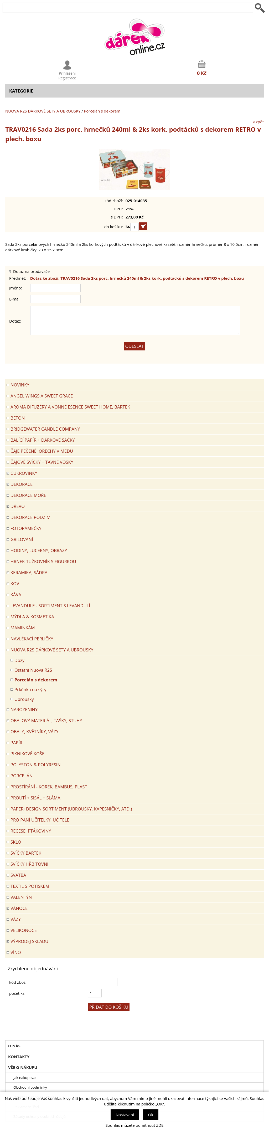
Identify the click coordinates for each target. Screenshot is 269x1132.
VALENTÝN (21, 897)
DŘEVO (18, 506)
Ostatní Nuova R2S (33, 670)
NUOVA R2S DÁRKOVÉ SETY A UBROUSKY (43, 111)
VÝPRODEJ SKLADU (29, 941)
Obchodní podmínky (30, 1087)
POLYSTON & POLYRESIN (36, 765)
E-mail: (15, 299)
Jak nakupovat (25, 1077)
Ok (150, 1114)
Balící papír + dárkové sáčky (43, 440)
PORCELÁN (22, 776)
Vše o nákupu (22, 1067)
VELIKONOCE (24, 930)
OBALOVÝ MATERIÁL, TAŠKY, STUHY (46, 720)
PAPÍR (16, 743)
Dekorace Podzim (30, 517)
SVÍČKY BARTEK (26, 853)
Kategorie (21, 91)
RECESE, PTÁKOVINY (31, 831)
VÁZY (16, 919)
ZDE (160, 1125)
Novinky (20, 385)
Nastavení (125, 1114)
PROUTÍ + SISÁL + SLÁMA (35, 798)
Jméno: (15, 287)
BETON (18, 418)
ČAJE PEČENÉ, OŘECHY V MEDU (42, 451)
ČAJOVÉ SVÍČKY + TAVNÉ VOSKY (42, 462)
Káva (16, 595)
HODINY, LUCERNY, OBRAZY (39, 550)
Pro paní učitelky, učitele (40, 820)
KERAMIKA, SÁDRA (29, 572)
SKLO (16, 842)
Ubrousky (24, 699)
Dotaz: (15, 321)
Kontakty (18, 1056)
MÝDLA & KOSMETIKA (32, 617)
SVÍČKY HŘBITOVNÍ (29, 864)
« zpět (258, 121)
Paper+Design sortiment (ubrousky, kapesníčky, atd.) (71, 809)
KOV (15, 583)
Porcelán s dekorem (102, 111)
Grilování (22, 539)
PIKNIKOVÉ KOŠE (27, 754)
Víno (16, 952)
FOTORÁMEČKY (26, 528)
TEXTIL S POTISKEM (30, 886)
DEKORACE (22, 484)
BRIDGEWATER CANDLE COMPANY (45, 429)
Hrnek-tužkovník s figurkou (43, 561)
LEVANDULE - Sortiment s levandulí (50, 606)
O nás (14, 1045)
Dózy (19, 660)
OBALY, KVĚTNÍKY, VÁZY (34, 731)
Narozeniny (24, 709)
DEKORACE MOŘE (28, 495)
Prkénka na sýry (30, 689)
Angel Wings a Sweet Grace (42, 396)
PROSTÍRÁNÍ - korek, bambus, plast (49, 787)
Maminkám (23, 628)
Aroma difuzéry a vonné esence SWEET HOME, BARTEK (70, 407)
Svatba (18, 875)
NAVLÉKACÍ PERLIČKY (32, 639)
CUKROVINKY (24, 473)
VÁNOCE (19, 908)
